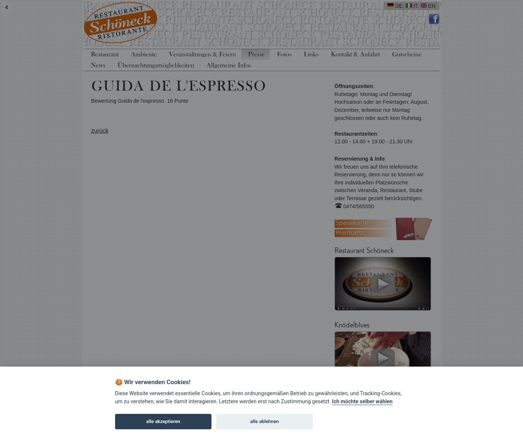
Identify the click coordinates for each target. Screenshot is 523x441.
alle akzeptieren (163, 421)
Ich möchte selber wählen (362, 401)
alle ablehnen (264, 421)
